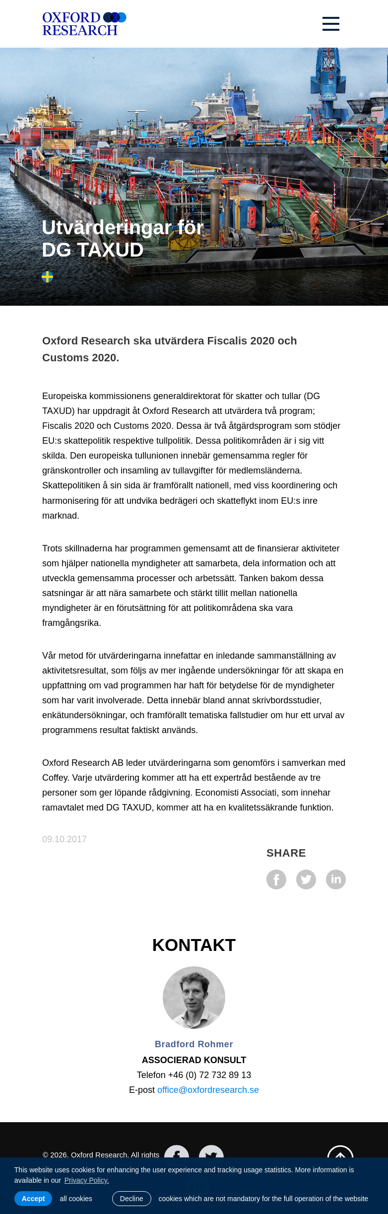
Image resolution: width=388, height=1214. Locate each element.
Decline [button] (131, 1199)
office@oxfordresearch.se (208, 1090)
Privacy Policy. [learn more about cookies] (87, 1180)
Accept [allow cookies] (33, 1199)
